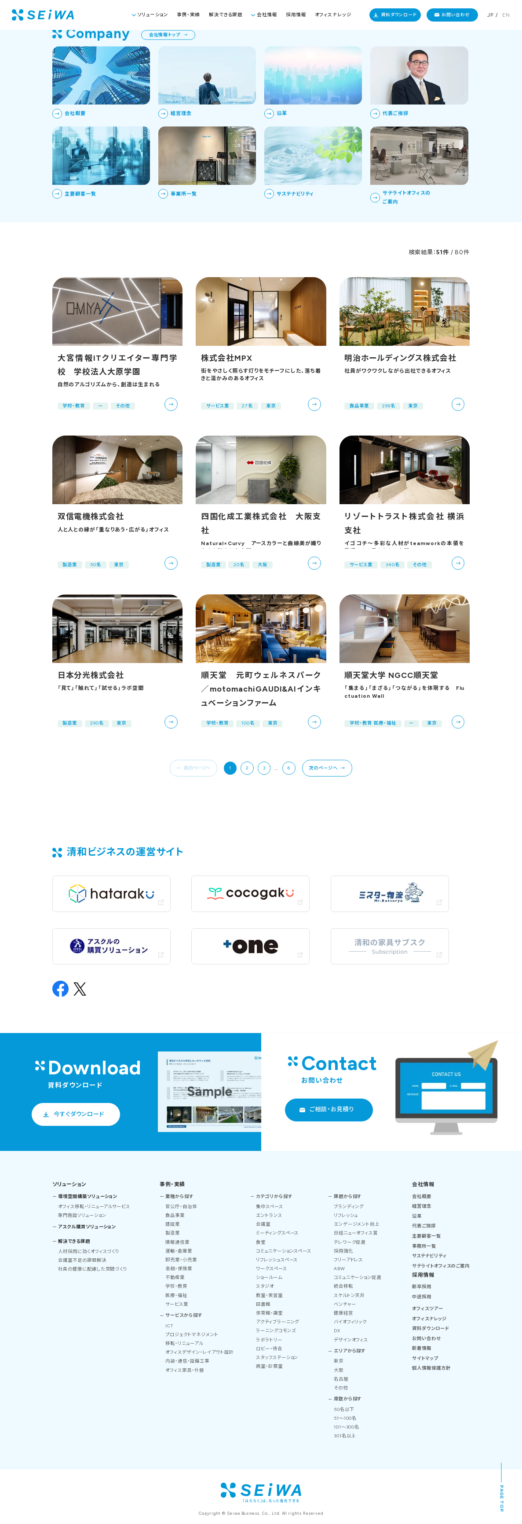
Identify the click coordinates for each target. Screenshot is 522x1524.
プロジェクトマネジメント (191, 1334)
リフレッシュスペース (277, 1260)
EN (506, 15)
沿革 (417, 1216)
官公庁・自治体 (181, 1206)
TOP (426, 45)
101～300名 (347, 1427)
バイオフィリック (350, 1322)
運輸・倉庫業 (178, 1251)
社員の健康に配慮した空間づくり (92, 1269)
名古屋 (341, 1379)
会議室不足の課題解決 (82, 1260)
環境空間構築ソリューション (87, 1196)
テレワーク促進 (350, 1242)
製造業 (172, 1233)
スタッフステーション (277, 1357)
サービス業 (176, 1304)
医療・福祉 (176, 1295)
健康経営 (343, 1313)
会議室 (263, 1224)
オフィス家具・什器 (184, 1370)
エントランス (269, 1215)
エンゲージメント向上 (357, 1224)
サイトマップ (425, 1358)
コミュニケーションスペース (283, 1251)
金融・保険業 (178, 1268)
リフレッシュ (346, 1215)
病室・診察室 (269, 1366)
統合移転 (343, 1286)
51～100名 (345, 1418)
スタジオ (265, 1286)
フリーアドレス (348, 1260)
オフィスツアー (427, 1309)
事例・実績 (188, 15)
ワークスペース (271, 1268)
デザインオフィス (351, 1340)
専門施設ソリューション (82, 1215)
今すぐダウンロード (79, 1113)
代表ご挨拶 (424, 1226)
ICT (169, 1326)
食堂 (261, 1242)
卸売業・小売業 (181, 1260)
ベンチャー (345, 1304)
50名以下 (344, 1409)
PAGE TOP (502, 1499)
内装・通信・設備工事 (187, 1361)
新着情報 (421, 1348)
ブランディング (349, 1206)
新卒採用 (421, 1287)
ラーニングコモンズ (276, 1331)
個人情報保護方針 (431, 1368)
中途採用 (421, 1297)
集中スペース (269, 1206)
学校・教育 (176, 1286)
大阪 (338, 1370)
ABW (339, 1268)
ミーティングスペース (277, 1233)
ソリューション (153, 15)
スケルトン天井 (349, 1295)
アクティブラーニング (277, 1322)
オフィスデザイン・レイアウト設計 (199, 1352)
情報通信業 (177, 1242)
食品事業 (175, 1215)
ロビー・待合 (269, 1349)
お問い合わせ (456, 14)
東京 (338, 1361)
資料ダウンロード (399, 14)
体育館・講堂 (269, 1313)
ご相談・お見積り (332, 1109)
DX (337, 1331)
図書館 (263, 1304)
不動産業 (175, 1277)
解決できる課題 (226, 15)
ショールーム (269, 1277)
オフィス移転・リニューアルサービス (94, 1206)
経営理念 (421, 1206)
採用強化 (343, 1251)
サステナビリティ (429, 1256)
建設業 (172, 1224)
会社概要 (421, 1196)
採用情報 (296, 15)
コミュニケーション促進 (357, 1277)
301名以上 (345, 1436)
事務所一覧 (424, 1246)
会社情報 (267, 15)
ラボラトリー (269, 1340)
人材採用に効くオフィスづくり (88, 1251)
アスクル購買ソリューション (87, 1227)
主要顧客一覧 (426, 1236)
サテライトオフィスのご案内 (441, 1266)
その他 (341, 1388)
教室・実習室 (269, 1295)
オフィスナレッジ (333, 15)
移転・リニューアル (184, 1343)
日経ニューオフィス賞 (356, 1233)
